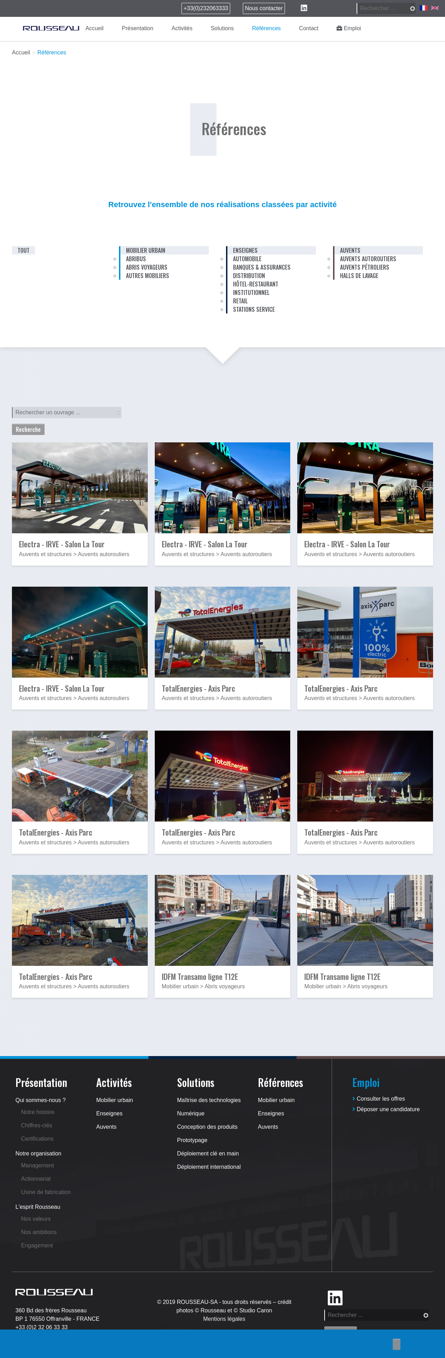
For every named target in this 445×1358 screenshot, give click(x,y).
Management (37, 1165)
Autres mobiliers (147, 275)
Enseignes (109, 1113)
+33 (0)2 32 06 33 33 (41, 1327)
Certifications (37, 1139)
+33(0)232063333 (206, 8)
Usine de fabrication (46, 1192)
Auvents (106, 1127)
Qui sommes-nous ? (40, 1100)
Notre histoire (37, 1112)
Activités (182, 28)
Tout (23, 250)
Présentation (137, 28)
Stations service (254, 309)
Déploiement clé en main (208, 1153)
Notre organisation (38, 1153)
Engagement (37, 1245)
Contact (308, 28)
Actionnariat (36, 1179)
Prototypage (192, 1140)
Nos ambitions (39, 1232)
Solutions (222, 28)
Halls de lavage (359, 275)
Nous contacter (264, 8)
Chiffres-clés (36, 1125)
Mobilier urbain (114, 1100)
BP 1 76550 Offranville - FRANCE (57, 1319)
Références (266, 28)
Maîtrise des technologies (209, 1100)
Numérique (191, 1113)
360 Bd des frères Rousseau (51, 1310)
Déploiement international (209, 1167)
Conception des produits (207, 1127)
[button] (80, 489)
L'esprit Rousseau (37, 1207)
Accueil (94, 28)
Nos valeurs (36, 1219)
